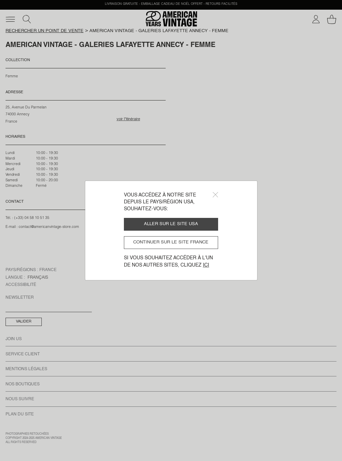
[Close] (215, 195)
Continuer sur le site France (170, 242)
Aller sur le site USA (171, 224)
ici (206, 265)
